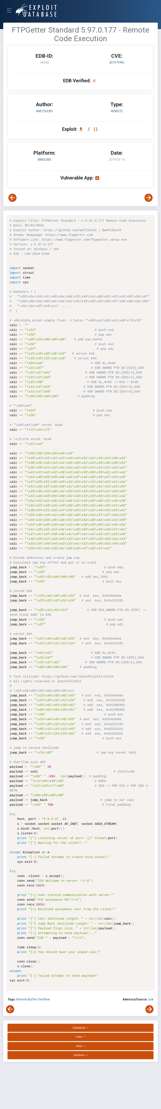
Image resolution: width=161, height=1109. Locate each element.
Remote (22, 999)
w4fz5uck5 (44, 111)
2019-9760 (116, 62)
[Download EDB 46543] (82, 129)
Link (150, 999)
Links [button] (79, 1036)
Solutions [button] (79, 1055)
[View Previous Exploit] (12, 198)
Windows (44, 159)
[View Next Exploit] (148, 198)
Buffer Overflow (39, 999)
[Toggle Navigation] (11, 10)
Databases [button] (79, 1027)
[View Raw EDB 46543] (96, 129)
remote (117, 111)
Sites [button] (79, 1046)
